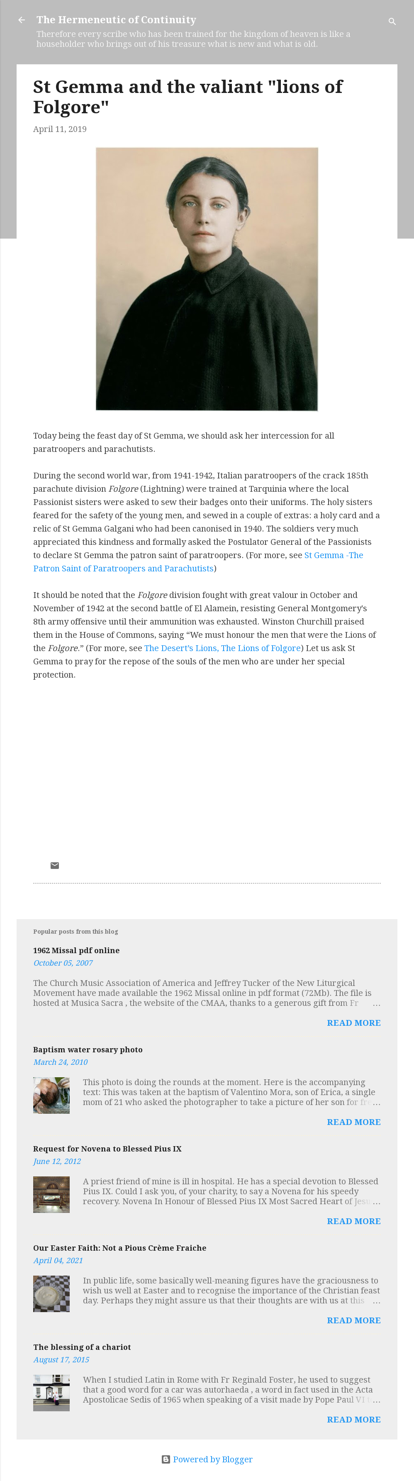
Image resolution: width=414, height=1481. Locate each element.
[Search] (392, 22)
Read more (354, 1023)
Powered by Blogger (207, 1459)
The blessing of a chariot (82, 1347)
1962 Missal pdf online (76, 950)
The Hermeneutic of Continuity (116, 20)
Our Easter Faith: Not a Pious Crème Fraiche (120, 1248)
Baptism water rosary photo (88, 1049)
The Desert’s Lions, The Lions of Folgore (222, 648)
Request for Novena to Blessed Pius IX (107, 1148)
